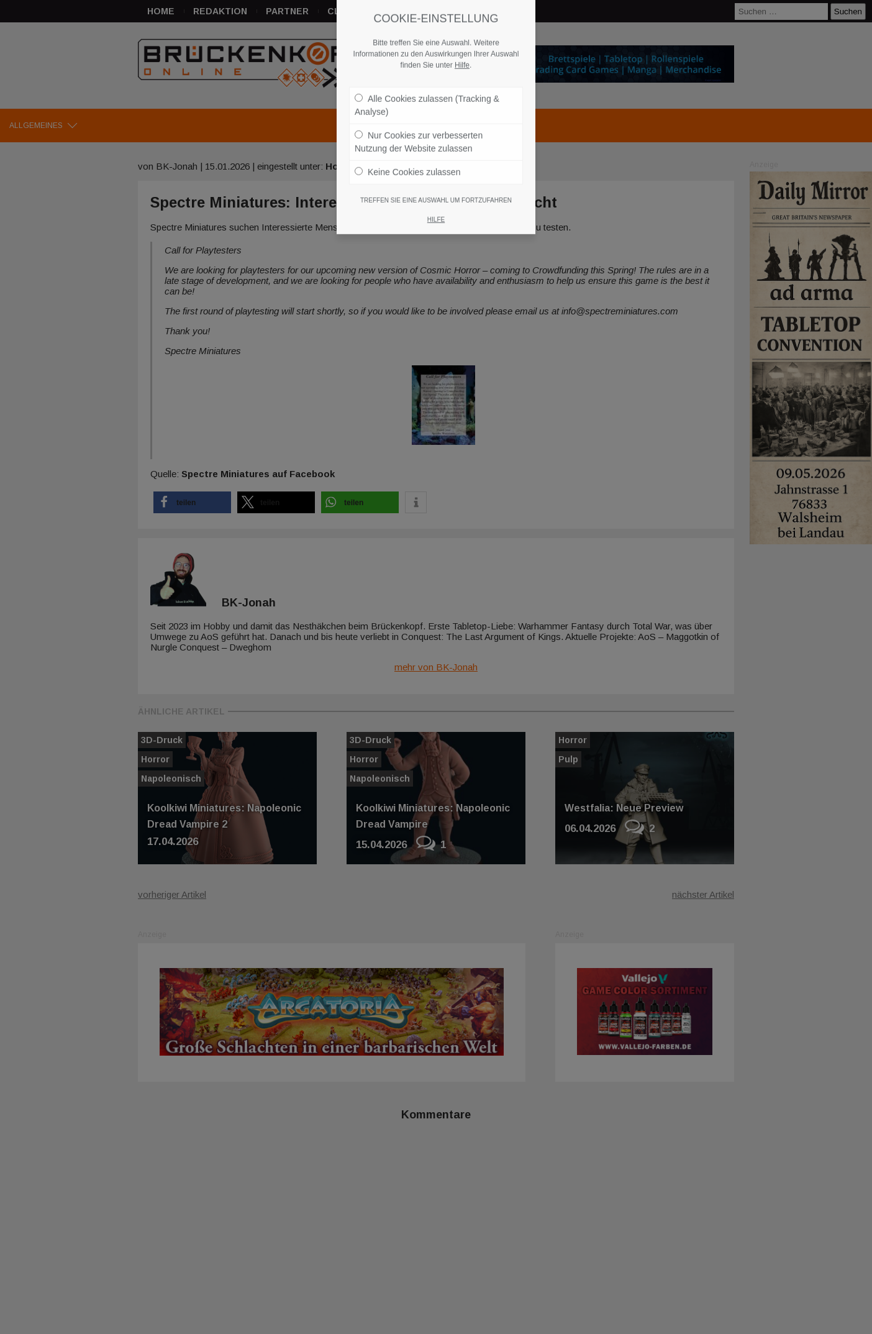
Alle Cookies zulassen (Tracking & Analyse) (427, 69)
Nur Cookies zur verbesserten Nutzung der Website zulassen (419, 105)
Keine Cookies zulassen (407, 136)
